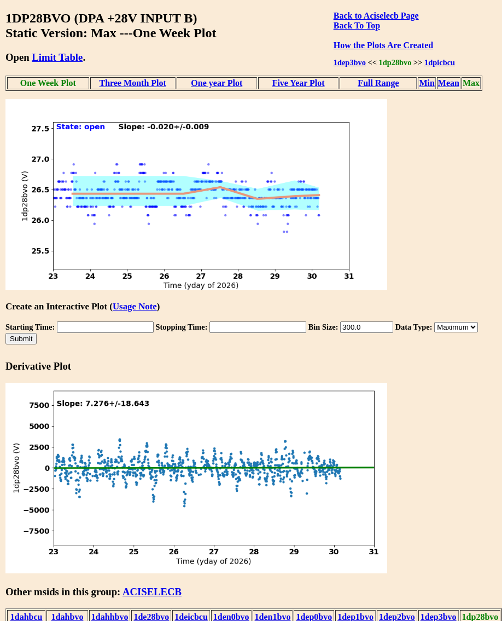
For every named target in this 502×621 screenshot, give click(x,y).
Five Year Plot (298, 83)
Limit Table (57, 57)
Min (426, 83)
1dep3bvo (350, 62)
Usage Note (135, 306)
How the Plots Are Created (383, 45)
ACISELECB (152, 591)
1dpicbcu (439, 62)
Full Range (378, 83)
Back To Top (357, 25)
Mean (448, 83)
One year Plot (216, 83)
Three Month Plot (133, 83)
